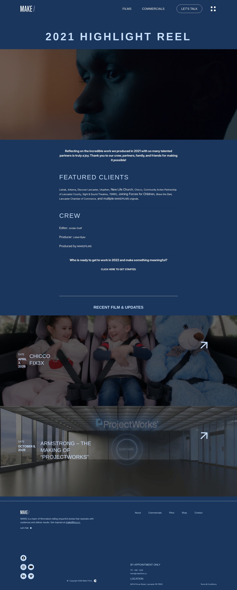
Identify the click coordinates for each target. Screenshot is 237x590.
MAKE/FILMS (84, 246)
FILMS (127, 8)
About (138, 512)
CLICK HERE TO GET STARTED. (118, 269)
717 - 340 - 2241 (136, 570)
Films (171, 512)
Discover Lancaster (88, 189)
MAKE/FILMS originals (126, 198)
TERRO (113, 194)
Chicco (138, 189)
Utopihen (104, 189)
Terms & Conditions (209, 584)
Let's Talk (189, 8)
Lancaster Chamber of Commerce (77, 198)
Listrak (62, 189)
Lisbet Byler (79, 237)
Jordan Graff (75, 228)
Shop (184, 512)
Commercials (153, 8)
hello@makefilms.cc (138, 573)
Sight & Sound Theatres (95, 194)
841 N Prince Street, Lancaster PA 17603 (146, 584)
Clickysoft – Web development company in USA (95, 580)
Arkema (72, 189)
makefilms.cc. (73, 522)
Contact (199, 512)
